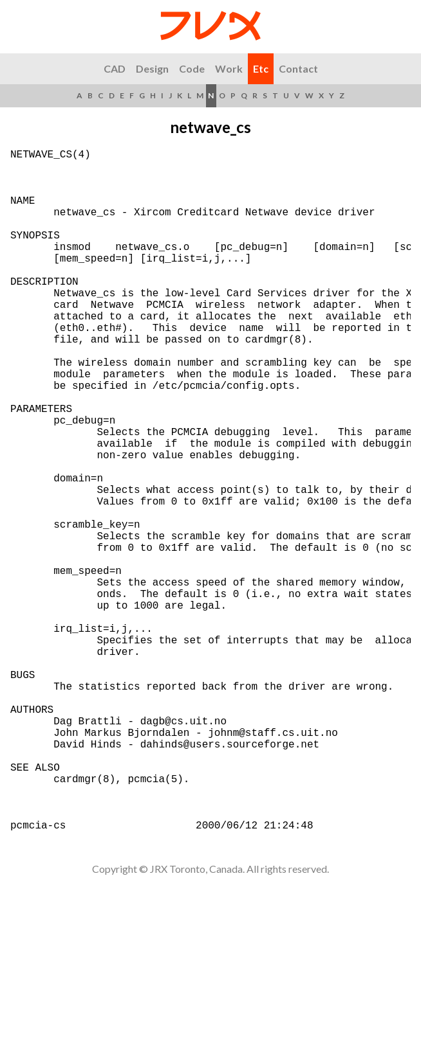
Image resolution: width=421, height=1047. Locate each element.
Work (229, 68)
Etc (260, 68)
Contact (298, 68)
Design (152, 68)
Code (192, 68)
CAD (115, 68)
